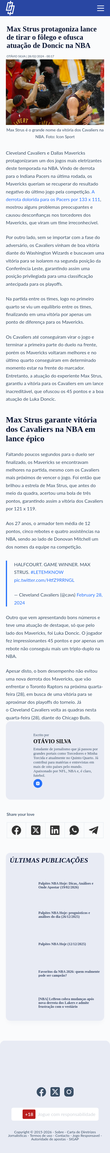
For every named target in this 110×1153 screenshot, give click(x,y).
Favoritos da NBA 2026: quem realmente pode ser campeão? (69, 973)
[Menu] (100, 8)
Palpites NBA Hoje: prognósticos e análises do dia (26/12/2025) (64, 915)
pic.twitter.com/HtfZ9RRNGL (44, 580)
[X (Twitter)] (35, 830)
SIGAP (74, 1139)
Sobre (59, 1132)
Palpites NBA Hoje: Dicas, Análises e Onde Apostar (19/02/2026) (65, 885)
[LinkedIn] (55, 830)
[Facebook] (16, 830)
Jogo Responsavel (86, 1135)
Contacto (62, 1135)
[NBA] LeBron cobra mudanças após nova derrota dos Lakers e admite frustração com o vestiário (66, 1002)
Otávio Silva (52, 741)
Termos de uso (41, 1135)
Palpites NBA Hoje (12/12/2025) (62, 944)
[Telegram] (94, 830)
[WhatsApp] (74, 830)
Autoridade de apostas (48, 1139)
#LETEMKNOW (47, 572)
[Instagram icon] (37, 783)
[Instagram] (69, 1092)
